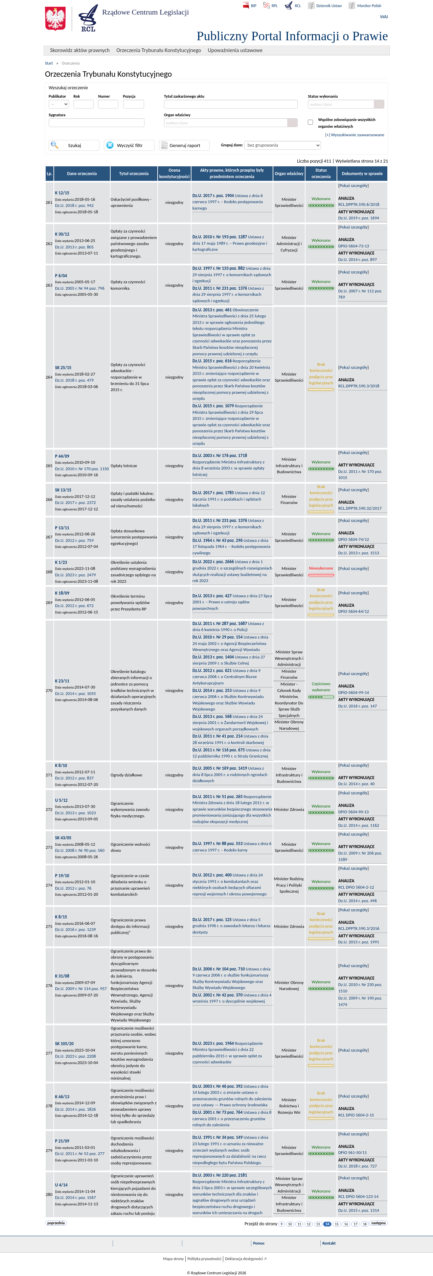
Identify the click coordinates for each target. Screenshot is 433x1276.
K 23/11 (62, 680)
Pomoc (259, 1243)
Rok (76, 96)
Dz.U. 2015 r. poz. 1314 (358, 1210)
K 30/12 (62, 234)
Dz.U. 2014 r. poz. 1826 (75, 1109)
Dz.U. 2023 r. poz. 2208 (75, 1056)
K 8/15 (61, 916)
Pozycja (129, 96)
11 (299, 1224)
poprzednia (56, 1223)
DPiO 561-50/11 (352, 1152)
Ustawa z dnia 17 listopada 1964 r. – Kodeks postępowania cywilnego (231, 546)
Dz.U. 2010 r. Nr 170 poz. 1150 (82, 468)
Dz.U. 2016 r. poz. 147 (357, 705)
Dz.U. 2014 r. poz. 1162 (358, 825)
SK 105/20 (64, 1043)
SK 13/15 (63, 489)
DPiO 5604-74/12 (353, 539)
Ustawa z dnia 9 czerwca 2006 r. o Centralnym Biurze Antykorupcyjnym (226, 676)
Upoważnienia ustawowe (235, 50)
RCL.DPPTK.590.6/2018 (358, 204)
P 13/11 (62, 527)
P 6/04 (61, 275)
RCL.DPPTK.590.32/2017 (360, 508)
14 (327, 1224)
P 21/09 (62, 1140)
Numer (104, 96)
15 (337, 1224)
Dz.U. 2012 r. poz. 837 (74, 777)
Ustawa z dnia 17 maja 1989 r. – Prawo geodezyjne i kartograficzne (229, 243)
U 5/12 (61, 800)
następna (378, 1223)
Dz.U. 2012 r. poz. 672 (74, 605)
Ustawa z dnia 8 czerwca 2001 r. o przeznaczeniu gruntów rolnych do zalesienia (231, 1118)
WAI (384, 17)
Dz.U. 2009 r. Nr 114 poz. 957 (81, 988)
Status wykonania (323, 96)
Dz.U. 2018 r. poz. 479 (74, 380)
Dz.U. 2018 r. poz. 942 (74, 205)
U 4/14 (61, 1184)
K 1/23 (61, 562)
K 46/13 (62, 1096)
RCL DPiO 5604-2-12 (356, 887)
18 (365, 1224)
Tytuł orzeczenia (134, 173)
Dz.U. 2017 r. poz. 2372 (75, 502)
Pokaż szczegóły (353, 185)
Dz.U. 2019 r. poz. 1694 (358, 217)
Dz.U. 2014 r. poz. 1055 (75, 693)
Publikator (57, 96)
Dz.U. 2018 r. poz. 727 (357, 1166)
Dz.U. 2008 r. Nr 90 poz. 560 (80, 850)
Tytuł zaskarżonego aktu (184, 96)
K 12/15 (62, 192)
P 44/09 (62, 456)
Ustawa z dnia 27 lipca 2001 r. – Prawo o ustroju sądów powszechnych (232, 602)
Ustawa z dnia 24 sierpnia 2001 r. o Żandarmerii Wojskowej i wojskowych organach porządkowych (230, 722)
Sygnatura (57, 115)
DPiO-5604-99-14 (353, 692)
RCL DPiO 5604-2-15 (356, 1114)
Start (49, 63)
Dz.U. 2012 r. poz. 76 (73, 888)
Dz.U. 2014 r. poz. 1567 (75, 1197)
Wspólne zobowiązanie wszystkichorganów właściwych (346, 123)
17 (355, 1224)
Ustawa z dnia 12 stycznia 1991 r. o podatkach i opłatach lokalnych (228, 499)
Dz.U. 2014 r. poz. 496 (357, 900)
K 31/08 (62, 976)
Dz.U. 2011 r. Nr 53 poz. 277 (80, 1153)
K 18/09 (62, 593)
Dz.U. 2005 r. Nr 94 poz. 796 (80, 288)
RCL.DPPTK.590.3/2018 (358, 385)
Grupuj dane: (232, 145)
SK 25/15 (63, 367)
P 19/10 (62, 875)
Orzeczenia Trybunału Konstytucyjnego (158, 50)
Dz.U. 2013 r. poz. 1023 (75, 812)
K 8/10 (61, 765)
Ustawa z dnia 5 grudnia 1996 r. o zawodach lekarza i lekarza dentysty (231, 926)
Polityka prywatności (204, 1258)
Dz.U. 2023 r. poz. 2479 (75, 574)
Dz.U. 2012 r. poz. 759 (74, 540)
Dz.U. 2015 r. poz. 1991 (358, 941)
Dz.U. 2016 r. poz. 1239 (75, 929)
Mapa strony (173, 1258)
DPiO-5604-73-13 (353, 245)
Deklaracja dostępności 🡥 (246, 1258)
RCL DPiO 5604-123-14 (358, 1196)
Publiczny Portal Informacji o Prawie (292, 36)
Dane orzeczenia (82, 173)
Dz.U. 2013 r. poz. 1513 (358, 552)
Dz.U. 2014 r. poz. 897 (357, 259)
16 (346, 1224)
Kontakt (329, 1243)
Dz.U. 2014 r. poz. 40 (356, 783)
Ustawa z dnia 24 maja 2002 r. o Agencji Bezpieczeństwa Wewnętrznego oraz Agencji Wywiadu (230, 643)
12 (309, 1224)
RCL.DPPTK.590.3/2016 (358, 928)
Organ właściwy (177, 115)
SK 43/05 (63, 837)
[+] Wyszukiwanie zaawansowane (354, 134)
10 (290, 1224)
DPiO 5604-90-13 (353, 811)
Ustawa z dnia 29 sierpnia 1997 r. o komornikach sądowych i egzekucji (231, 274)
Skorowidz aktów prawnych (80, 50)
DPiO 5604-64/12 (353, 611)
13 (318, 1224)
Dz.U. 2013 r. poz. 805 (74, 246)
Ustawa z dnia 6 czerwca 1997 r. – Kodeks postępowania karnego (227, 202)
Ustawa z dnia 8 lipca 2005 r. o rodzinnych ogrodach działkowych (229, 774)
